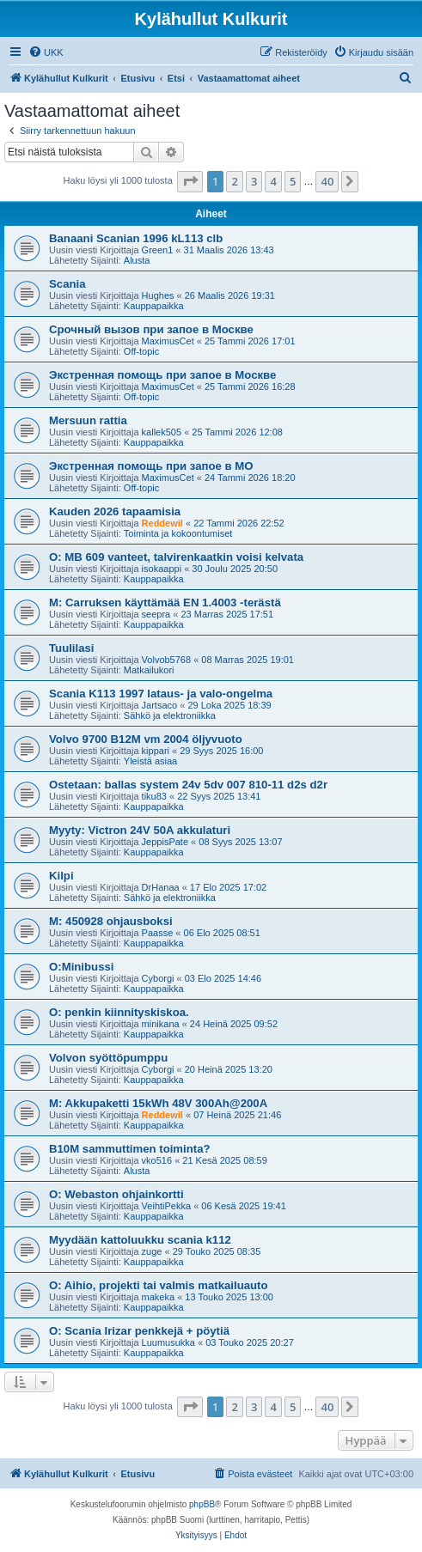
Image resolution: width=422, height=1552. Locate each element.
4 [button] (273, 181)
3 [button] (254, 181)
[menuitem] (46, 52)
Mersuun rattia (88, 420)
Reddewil (162, 523)
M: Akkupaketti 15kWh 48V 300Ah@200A (158, 1103)
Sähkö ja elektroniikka (170, 715)
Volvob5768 (167, 659)
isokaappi (161, 568)
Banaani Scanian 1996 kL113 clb (136, 238)
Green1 (158, 250)
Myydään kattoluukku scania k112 (140, 1239)
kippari (155, 751)
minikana (161, 1024)
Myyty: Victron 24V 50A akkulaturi (139, 830)
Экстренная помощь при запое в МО (151, 466)
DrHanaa (161, 887)
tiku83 (154, 796)
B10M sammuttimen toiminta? (130, 1148)
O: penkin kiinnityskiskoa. (119, 1012)
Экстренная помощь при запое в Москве (162, 374)
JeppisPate (165, 842)
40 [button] (327, 181)
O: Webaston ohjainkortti (116, 1194)
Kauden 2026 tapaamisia (114, 511)
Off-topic (141, 351)
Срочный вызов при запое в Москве (151, 329)
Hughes (158, 295)
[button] (190, 181)
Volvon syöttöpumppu (108, 1057)
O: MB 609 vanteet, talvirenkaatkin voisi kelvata (176, 557)
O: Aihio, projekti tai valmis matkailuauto (158, 1285)
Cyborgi (158, 978)
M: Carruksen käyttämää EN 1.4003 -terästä (165, 602)
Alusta (137, 260)
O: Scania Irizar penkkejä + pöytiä (139, 1330)
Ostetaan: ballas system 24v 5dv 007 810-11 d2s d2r (188, 784)
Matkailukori (149, 670)
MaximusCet (168, 341)
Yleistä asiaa (150, 761)
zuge (152, 1251)
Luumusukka (168, 1342)
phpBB (202, 1504)
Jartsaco (160, 705)
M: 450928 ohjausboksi (111, 921)
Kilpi (61, 875)
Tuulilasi (72, 648)
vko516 (157, 1160)
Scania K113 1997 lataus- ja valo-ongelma (160, 693)
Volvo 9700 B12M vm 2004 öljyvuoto (145, 739)
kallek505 (161, 432)
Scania (67, 283)
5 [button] (293, 181)
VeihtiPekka (166, 1206)
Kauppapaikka (154, 306)
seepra (156, 614)
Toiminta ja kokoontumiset (178, 533)
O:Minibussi (81, 966)
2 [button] (234, 181)
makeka (158, 1297)
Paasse (158, 933)
